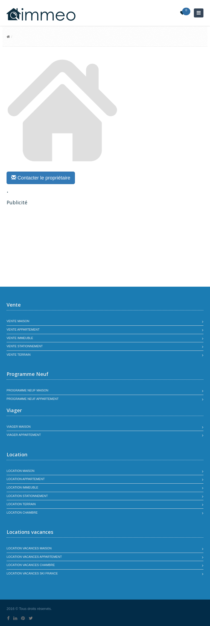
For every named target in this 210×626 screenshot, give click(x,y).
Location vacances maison (29, 548)
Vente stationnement (25, 346)
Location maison (20, 470)
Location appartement (26, 479)
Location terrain (21, 504)
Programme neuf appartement (33, 398)
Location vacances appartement (34, 556)
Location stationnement (27, 496)
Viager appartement (24, 434)
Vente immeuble (20, 338)
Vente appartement (23, 329)
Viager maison (19, 426)
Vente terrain (19, 354)
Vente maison (18, 321)
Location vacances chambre (31, 565)
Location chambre (22, 512)
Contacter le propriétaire (40, 178)
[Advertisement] (52, 247)
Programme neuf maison (27, 390)
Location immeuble (22, 487)
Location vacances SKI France (32, 573)
